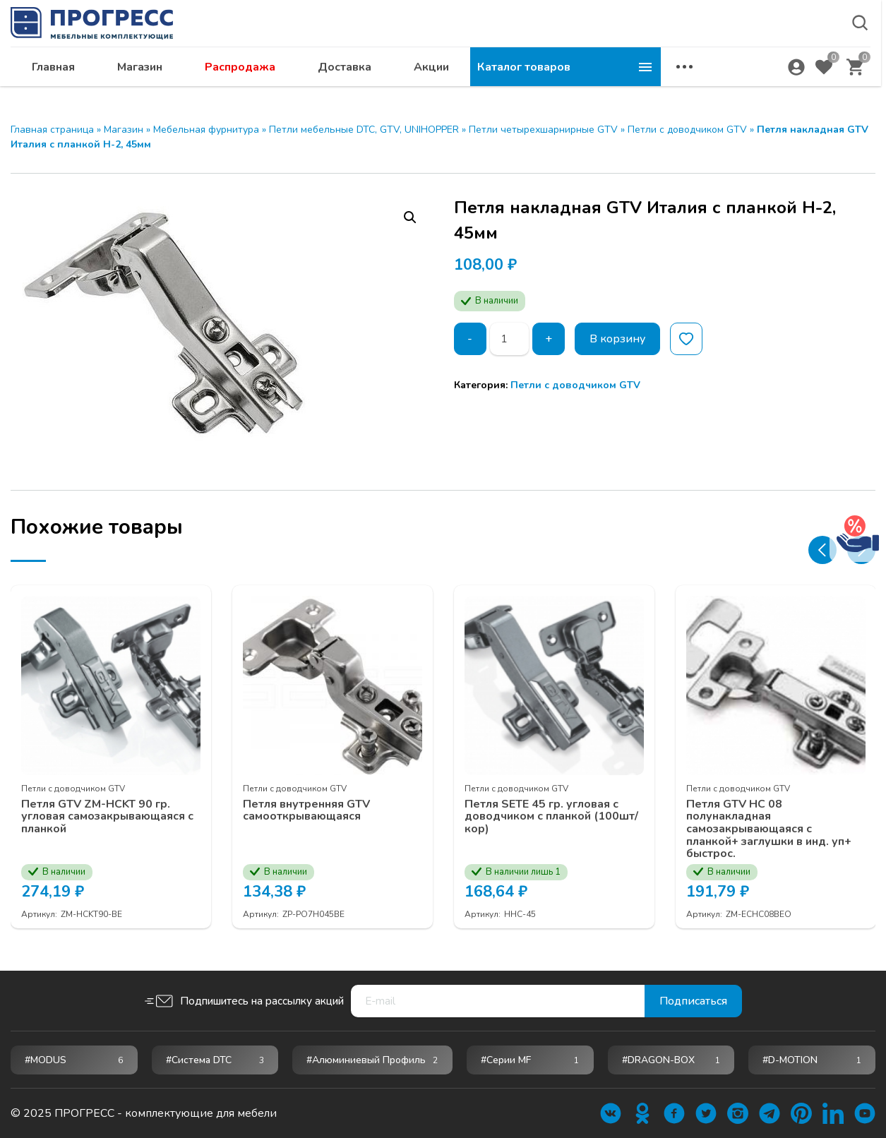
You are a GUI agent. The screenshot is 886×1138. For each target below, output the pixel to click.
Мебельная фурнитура (206, 129)
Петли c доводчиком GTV (687, 129)
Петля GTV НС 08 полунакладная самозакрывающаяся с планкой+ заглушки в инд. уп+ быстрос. (768, 829)
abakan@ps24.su (759, 47)
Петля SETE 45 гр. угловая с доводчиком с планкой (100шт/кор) (551, 817)
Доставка (535, 82)
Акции (622, 82)
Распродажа (430, 82)
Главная (243, 82)
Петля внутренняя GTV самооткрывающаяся (306, 810)
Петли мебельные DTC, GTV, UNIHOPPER (364, 129)
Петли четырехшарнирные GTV (543, 129)
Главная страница (52, 129)
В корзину (617, 339)
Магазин (330, 82)
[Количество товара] (509, 339)
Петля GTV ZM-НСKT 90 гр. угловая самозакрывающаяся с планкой (107, 817)
